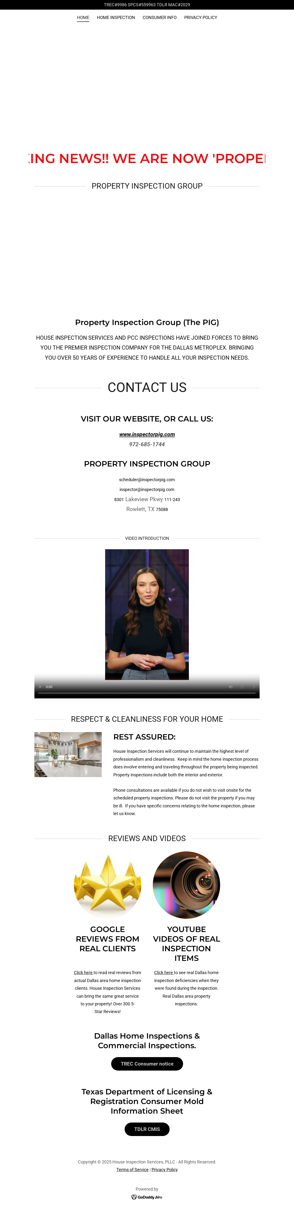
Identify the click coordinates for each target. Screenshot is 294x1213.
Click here (84, 972)
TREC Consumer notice (147, 1064)
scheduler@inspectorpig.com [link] (147, 479)
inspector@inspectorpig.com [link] (147, 489)
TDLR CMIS (147, 1129)
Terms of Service (132, 1169)
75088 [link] (162, 509)
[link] (147, 1196)
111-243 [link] (172, 499)
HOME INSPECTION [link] (116, 17)
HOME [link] (83, 17)
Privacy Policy (165, 1169)
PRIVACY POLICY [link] (200, 17)
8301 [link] (119, 499)
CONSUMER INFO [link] (160, 17)
